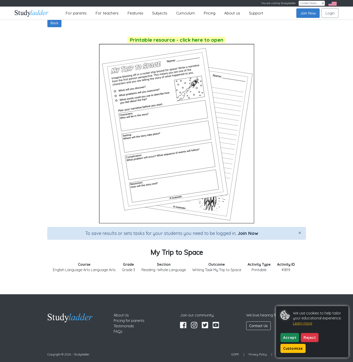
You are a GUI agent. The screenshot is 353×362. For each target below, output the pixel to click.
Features (135, 13)
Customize (293, 348)
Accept (289, 337)
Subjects (160, 13)
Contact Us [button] (258, 325)
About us (232, 13)
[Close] (300, 232)
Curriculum (185, 13)
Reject (310, 337)
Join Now (308, 13)
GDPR (235, 354)
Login (330, 13)
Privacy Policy (258, 354)
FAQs (118, 331)
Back (54, 23)
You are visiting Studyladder (278, 3)
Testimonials (124, 326)
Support (256, 13)
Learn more (302, 323)
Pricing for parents (129, 320)
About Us (121, 315)
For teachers (107, 13)
